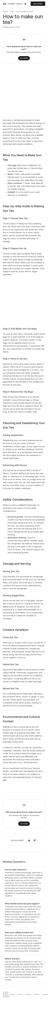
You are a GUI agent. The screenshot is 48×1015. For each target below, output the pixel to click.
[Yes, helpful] (29, 840)
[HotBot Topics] (12, 4)
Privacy (12, 994)
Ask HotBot (37, 4)
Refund (36, 994)
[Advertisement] (22, 90)
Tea (12, 11)
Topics (5, 11)
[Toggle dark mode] (25, 3)
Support (45, 994)
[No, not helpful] (34, 840)
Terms (20, 994)
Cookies (28, 994)
